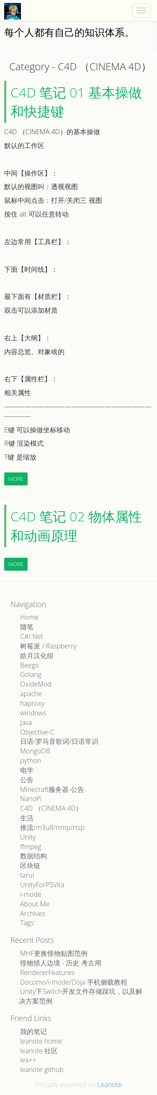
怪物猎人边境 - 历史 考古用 (60, 962)
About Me (34, 904)
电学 (26, 770)
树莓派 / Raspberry (48, 646)
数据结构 (33, 855)
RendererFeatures (47, 972)
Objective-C (37, 732)
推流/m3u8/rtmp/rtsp (52, 827)
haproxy (32, 703)
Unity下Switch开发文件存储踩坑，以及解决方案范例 (80, 996)
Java (26, 722)
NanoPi (31, 798)
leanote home (41, 1041)
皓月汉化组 (37, 655)
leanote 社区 (39, 1050)
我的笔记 (33, 1031)
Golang (30, 674)
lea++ (28, 1059)
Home (29, 617)
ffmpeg (30, 846)
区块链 (30, 865)
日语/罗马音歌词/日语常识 (59, 741)
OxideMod (35, 684)
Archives (32, 913)
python (30, 760)
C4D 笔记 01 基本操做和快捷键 (76, 101)
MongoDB (35, 751)
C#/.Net (31, 636)
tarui (27, 875)
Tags (27, 922)
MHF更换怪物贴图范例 (54, 953)
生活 (26, 817)
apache (31, 693)
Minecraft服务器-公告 (52, 789)
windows (33, 712)
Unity (28, 837)
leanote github (42, 1069)
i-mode (30, 894)
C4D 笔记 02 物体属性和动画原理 (76, 525)
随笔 (26, 626)
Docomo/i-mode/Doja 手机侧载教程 (73, 982)
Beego (29, 665)
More (15, 478)
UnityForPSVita (42, 884)
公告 (26, 779)
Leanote (109, 1084)
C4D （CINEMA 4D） (51, 808)
